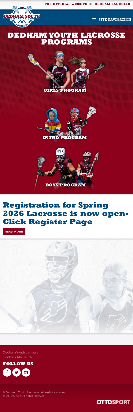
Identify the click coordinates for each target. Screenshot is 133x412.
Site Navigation (111, 20)
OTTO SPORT (14, 395)
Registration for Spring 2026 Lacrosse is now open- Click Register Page (66, 214)
